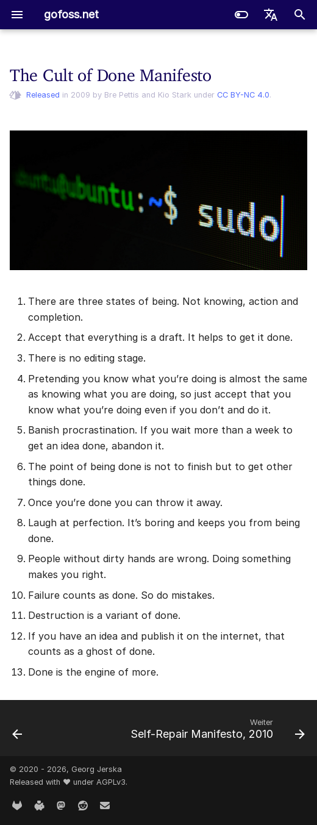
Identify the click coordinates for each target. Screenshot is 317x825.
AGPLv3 (111, 782)
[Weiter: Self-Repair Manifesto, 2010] (216, 732)
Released (43, 94)
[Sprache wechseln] (270, 14)
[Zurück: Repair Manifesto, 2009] (17, 732)
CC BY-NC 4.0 (243, 94)
